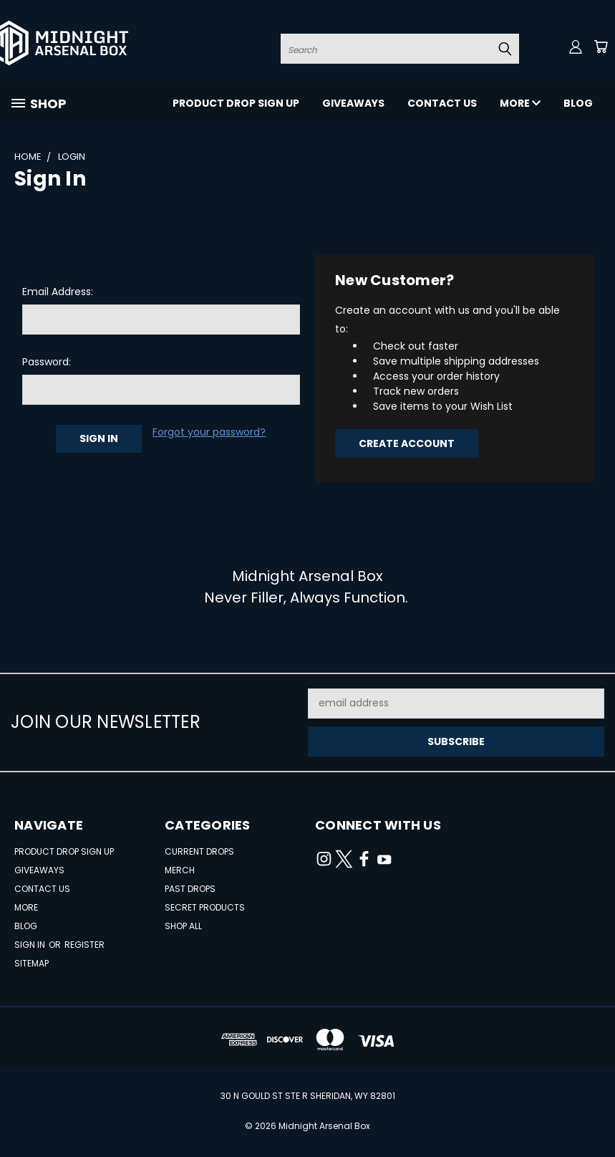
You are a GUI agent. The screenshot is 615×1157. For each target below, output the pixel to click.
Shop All (183, 926)
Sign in (30, 944)
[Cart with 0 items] (601, 46)
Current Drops (199, 851)
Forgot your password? (209, 432)
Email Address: (57, 291)
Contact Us (442, 103)
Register (84, 944)
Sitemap (31, 963)
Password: (46, 362)
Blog (578, 103)
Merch (180, 870)
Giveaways (353, 103)
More (520, 103)
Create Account (407, 443)
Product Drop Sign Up (236, 103)
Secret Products (205, 907)
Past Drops (190, 889)
